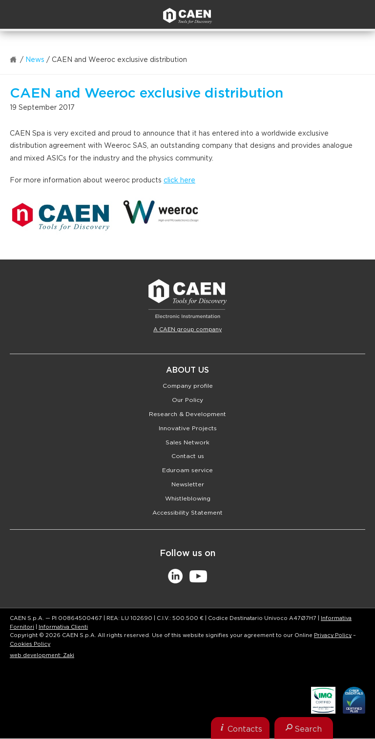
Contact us (187, 456)
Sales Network (187, 442)
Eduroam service (187, 470)
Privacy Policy (333, 635)
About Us (187, 370)
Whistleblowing (187, 498)
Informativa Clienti (63, 627)
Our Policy (187, 400)
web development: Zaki (42, 655)
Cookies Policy (30, 644)
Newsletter (187, 484)
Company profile (188, 386)
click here (179, 180)
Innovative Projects (188, 428)
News (34, 60)
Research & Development (187, 414)
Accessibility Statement (187, 513)
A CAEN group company (187, 329)
